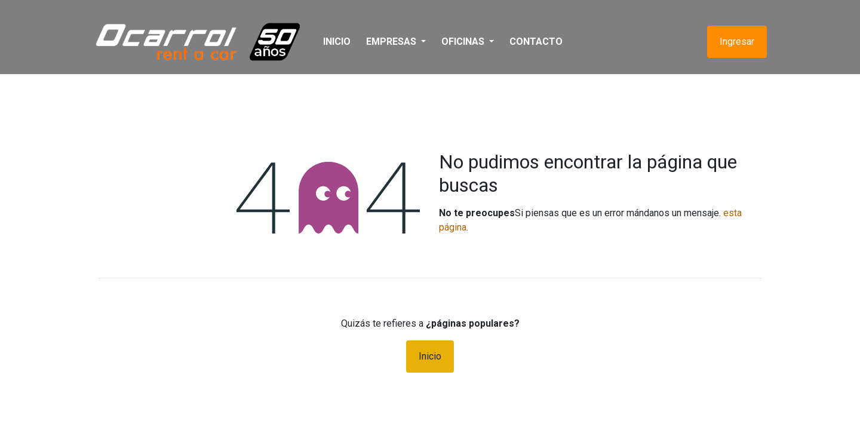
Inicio (430, 356)
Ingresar (731, 41)
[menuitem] (342, 42)
